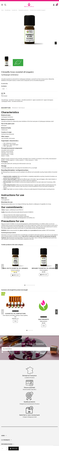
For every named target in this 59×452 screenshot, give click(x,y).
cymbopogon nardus (6, 101)
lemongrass (18, 100)
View (15, 321)
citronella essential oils (17, 101)
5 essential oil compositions (15, 313)
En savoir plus (4, 83)
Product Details (18, 108)
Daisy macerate (43, 319)
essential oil (11, 100)
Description (5, 108)
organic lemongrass (48, 100)
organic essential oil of (37, 100)
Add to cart (13, 448)
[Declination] (4, 88)
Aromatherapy (4, 100)
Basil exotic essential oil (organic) (15, 268)
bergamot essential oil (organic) (43, 268)
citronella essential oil (26, 100)
